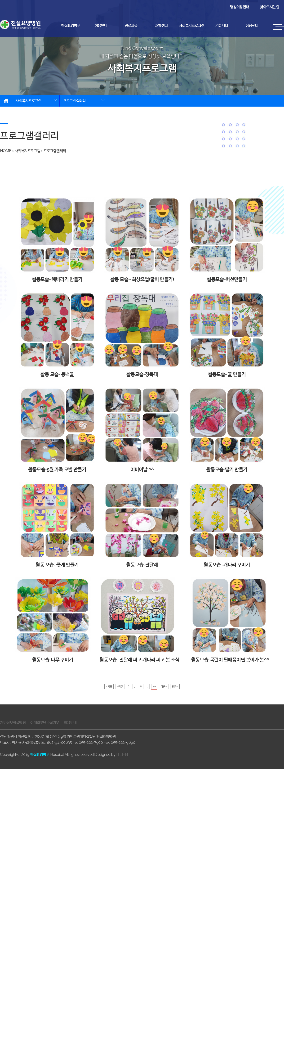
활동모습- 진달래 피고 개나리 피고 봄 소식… (141, 620)
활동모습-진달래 (142, 525)
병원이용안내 (239, 7)
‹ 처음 (109, 686)
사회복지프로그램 (191, 25)
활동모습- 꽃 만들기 (227, 334)
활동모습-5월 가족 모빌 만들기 (57, 429)
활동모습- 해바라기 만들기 (57, 239)
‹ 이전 (120, 686)
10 (154, 686)
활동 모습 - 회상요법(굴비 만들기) (142, 239)
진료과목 (131, 25)
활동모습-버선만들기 (227, 239)
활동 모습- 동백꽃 (57, 334)
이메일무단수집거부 (44, 722)
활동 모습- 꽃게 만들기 (57, 525)
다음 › (164, 686)
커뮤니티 (221, 25)
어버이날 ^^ (142, 429)
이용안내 (101, 25)
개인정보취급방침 (13, 722)
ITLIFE (121, 754)
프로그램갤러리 (74, 100)
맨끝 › (175, 686)
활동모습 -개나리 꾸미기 (227, 525)
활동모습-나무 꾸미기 (53, 620)
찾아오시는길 (269, 7)
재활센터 (161, 25)
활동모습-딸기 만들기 (227, 429)
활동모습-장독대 (142, 334)
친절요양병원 (70, 25)
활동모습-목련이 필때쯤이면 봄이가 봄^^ (230, 620)
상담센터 (252, 25)
